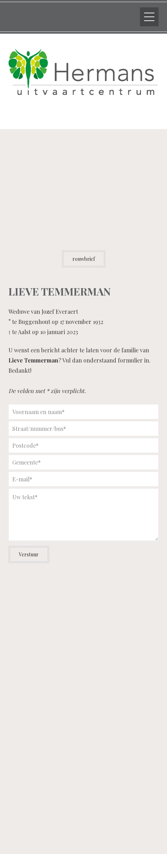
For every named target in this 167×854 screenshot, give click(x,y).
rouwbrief (83, 259)
